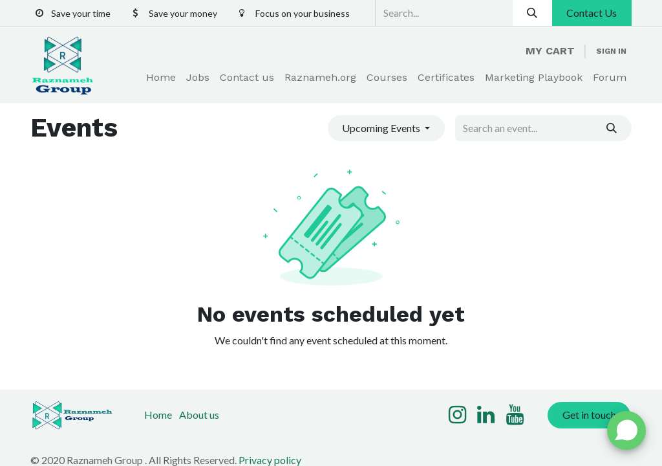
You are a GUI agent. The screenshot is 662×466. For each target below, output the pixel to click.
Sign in (611, 51)
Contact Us (591, 12)
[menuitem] (161, 78)
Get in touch (589, 414)
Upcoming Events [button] (382, 128)
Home (158, 414)
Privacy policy (270, 460)
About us (199, 414)
